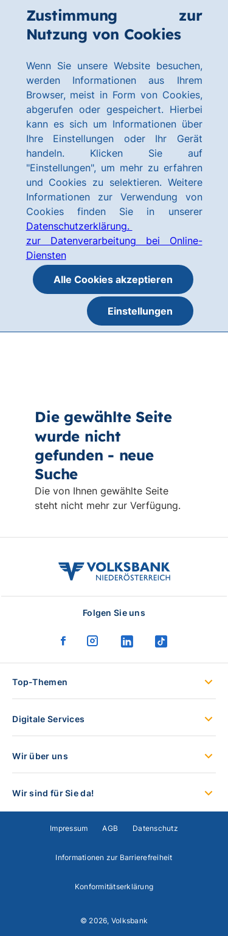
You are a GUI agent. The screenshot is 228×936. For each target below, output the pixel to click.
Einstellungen (140, 311)
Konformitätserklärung (114, 886)
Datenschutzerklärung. (79, 226)
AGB (110, 828)
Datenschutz (155, 828)
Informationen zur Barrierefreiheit (113, 857)
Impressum (69, 828)
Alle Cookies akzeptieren (113, 279)
